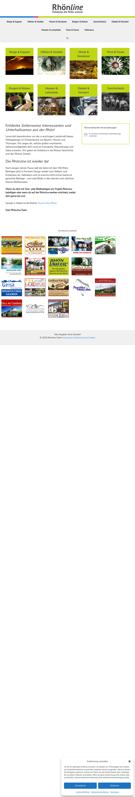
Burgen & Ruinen (80, 21)
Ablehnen (114, 785)
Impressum (114, 792)
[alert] (105, 135)
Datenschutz (81, 337)
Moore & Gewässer (58, 21)
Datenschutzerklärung (100, 792)
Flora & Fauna (72, 30)
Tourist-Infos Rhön (47, 203)
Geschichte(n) (99, 21)
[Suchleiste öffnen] (67, 38)
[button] (129, 761)
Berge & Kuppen (14, 21)
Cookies (91, 337)
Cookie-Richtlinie (83, 792)
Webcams (89, 30)
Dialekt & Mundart (120, 21)
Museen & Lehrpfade (51, 30)
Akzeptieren (80, 785)
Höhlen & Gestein (35, 21)
